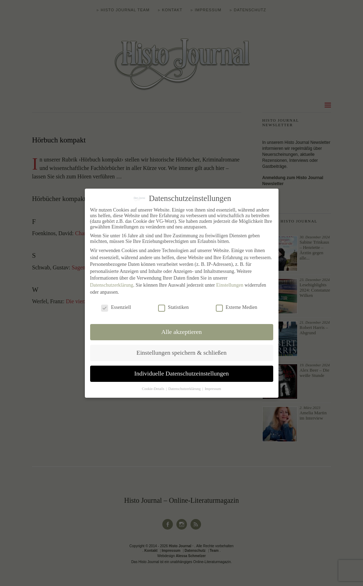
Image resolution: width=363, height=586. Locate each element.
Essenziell (116, 307)
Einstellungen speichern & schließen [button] (181, 352)
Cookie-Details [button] (153, 388)
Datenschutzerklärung (111, 285)
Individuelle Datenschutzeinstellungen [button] (181, 373)
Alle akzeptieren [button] (181, 331)
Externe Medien (236, 307)
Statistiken (173, 307)
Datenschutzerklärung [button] (185, 388)
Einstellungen (229, 285)
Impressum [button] (213, 388)
